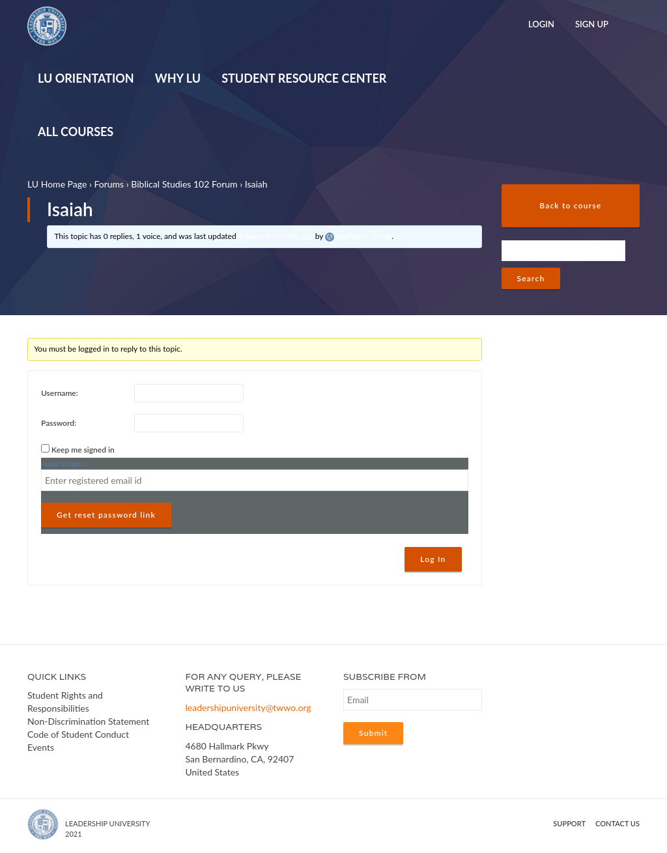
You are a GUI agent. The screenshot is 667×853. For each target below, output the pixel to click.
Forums (109, 183)
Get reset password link (106, 515)
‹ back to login (61, 464)
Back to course (570, 205)
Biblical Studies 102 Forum (184, 183)
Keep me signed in (83, 449)
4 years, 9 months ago (275, 236)
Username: (59, 393)
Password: (58, 423)
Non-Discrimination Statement (88, 721)
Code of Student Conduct (78, 734)
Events (40, 747)
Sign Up (591, 24)
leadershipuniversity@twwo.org (248, 707)
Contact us (617, 823)
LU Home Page (57, 183)
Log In (433, 559)
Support (569, 823)
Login (541, 24)
